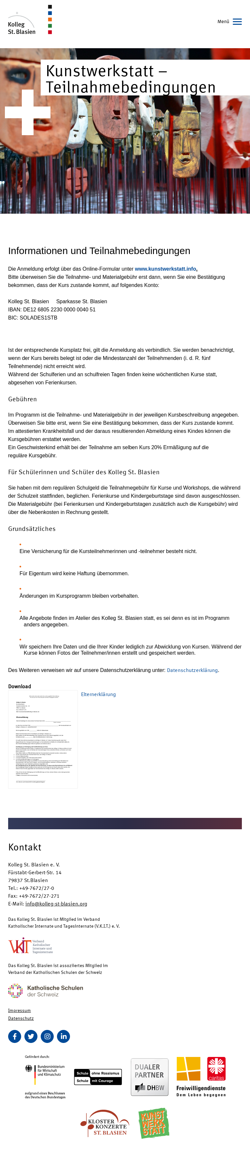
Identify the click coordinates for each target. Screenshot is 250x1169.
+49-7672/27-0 (36, 887)
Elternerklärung (98, 694)
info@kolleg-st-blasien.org (56, 903)
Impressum (19, 1010)
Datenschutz (21, 1018)
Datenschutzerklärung (192, 670)
